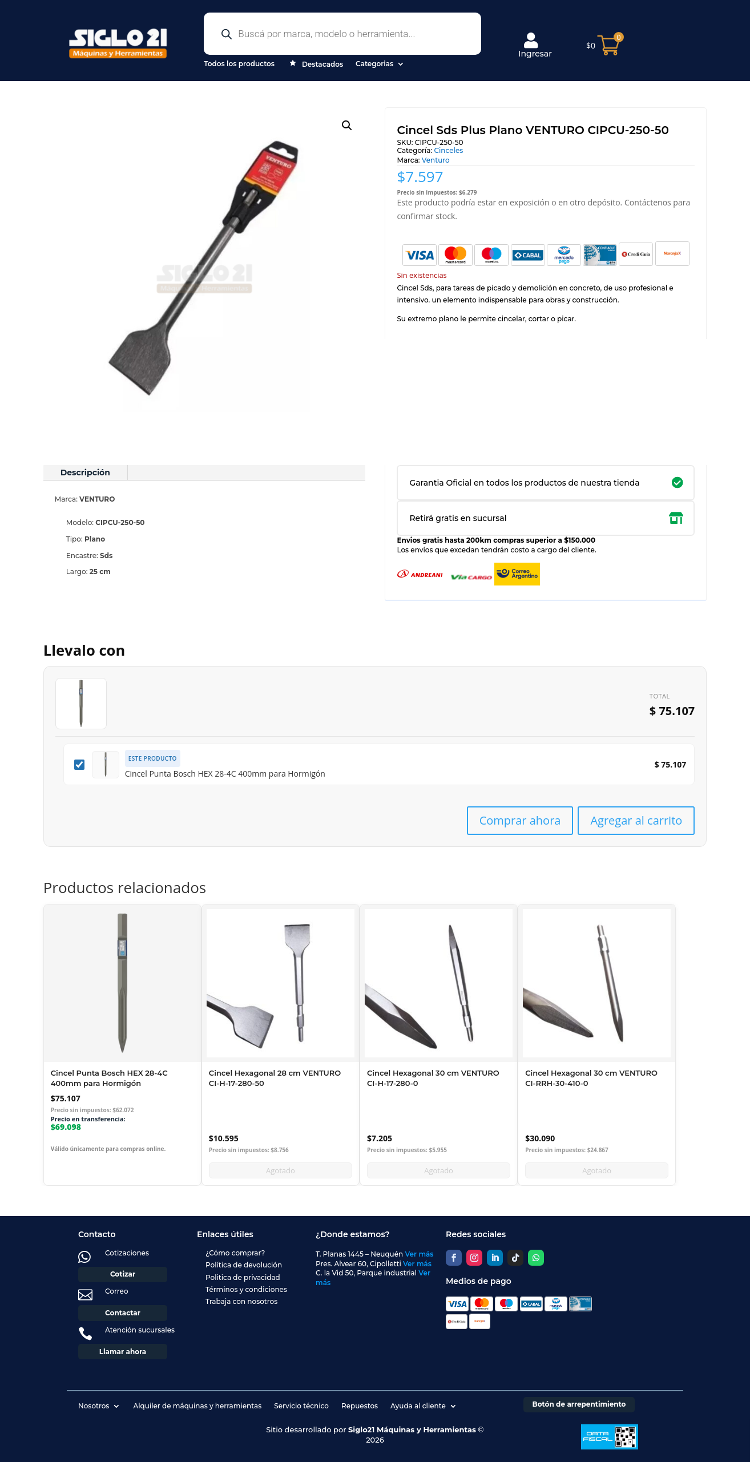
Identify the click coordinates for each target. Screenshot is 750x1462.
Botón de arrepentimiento (579, 1404)
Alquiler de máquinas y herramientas (197, 1406)
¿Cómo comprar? (235, 1253)
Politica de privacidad (242, 1277)
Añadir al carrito (122, 1170)
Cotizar (122, 1274)
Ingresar (535, 46)
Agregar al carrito (636, 820)
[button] (347, 125)
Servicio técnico (301, 1406)
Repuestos (359, 1406)
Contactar (122, 1312)
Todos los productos (239, 63)
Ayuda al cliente (418, 1406)
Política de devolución (243, 1265)
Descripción (85, 472)
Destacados (315, 65)
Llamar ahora (123, 1351)
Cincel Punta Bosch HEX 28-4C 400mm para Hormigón (225, 774)
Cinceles (448, 150)
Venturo (436, 160)
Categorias (374, 63)
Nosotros (93, 1406)
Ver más (419, 1254)
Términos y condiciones (246, 1289)
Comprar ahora (520, 820)
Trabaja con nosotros (241, 1301)
